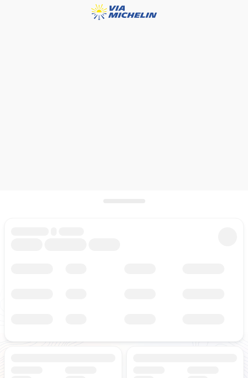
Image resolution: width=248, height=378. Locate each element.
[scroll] (124, 201)
